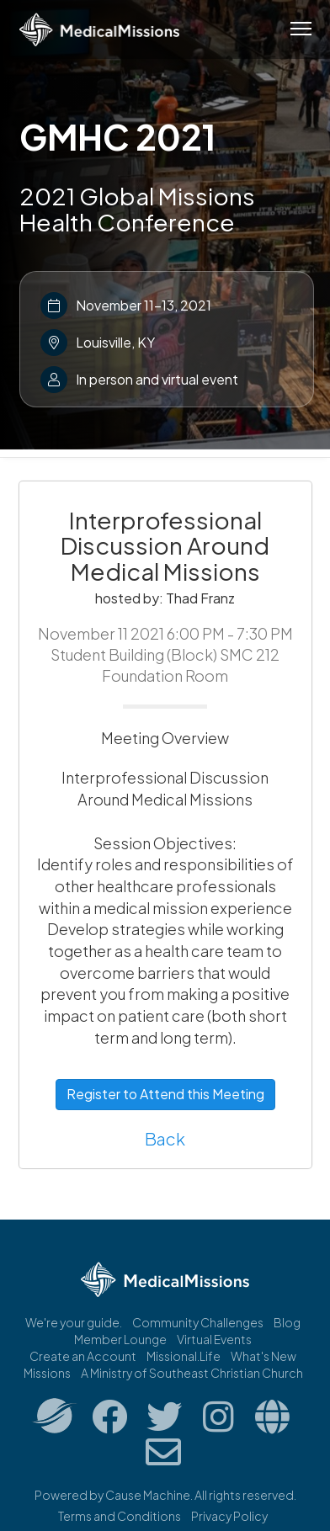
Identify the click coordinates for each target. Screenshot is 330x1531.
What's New (263, 1356)
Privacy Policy (229, 1515)
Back (165, 1138)
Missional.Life (183, 1356)
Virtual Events (214, 1339)
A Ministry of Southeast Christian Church (192, 1372)
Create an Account (82, 1356)
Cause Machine (147, 1494)
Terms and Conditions (119, 1515)
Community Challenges (197, 1322)
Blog (287, 1322)
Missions (47, 1372)
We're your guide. (73, 1322)
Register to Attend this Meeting (165, 1094)
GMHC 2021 (117, 136)
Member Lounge (120, 1339)
